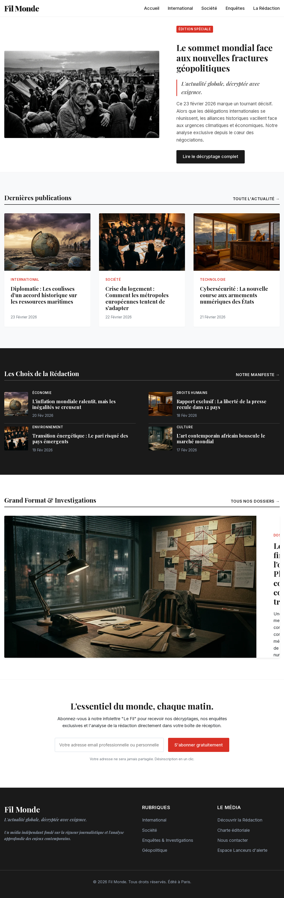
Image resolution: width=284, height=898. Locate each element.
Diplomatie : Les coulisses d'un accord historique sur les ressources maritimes (44, 295)
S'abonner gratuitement (198, 744)
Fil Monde (21, 8)
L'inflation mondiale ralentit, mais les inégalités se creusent (74, 404)
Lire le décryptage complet (210, 156)
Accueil (151, 8)
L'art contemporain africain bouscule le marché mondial (221, 438)
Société (209, 8)
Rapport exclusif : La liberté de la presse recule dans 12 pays (221, 404)
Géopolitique (154, 850)
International (180, 8)
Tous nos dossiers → (255, 501)
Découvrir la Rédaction (239, 819)
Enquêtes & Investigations (167, 840)
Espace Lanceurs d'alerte (242, 850)
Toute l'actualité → (256, 198)
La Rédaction (266, 8)
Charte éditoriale (233, 830)
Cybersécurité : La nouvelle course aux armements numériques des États (234, 295)
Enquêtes (235, 8)
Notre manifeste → (258, 374)
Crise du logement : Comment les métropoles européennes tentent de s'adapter (137, 298)
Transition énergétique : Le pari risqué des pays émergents (80, 438)
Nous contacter (232, 840)
